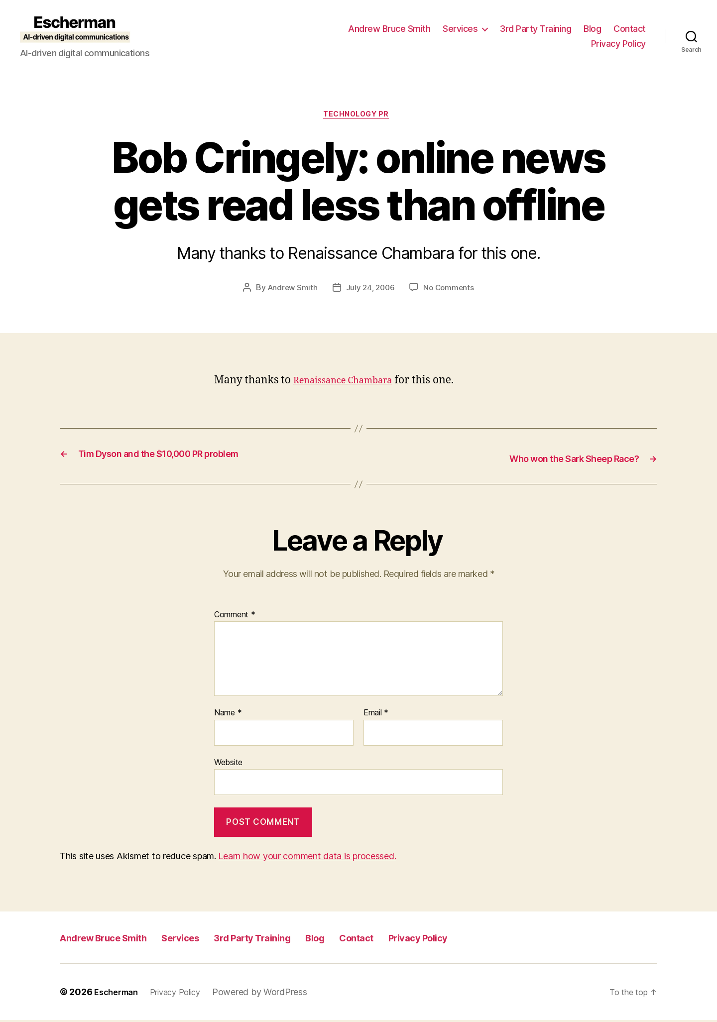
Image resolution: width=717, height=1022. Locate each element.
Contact (629, 28)
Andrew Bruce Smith (389, 28)
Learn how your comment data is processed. (307, 858)
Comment (234, 616)
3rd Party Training (535, 28)
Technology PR (358, 116)
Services (460, 28)
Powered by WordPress (271, 994)
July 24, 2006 (370, 290)
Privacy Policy (618, 43)
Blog (592, 28)
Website (228, 764)
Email (375, 714)
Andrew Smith (290, 290)
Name (227, 714)
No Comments (451, 290)
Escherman (118, 994)
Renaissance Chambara (351, 383)
